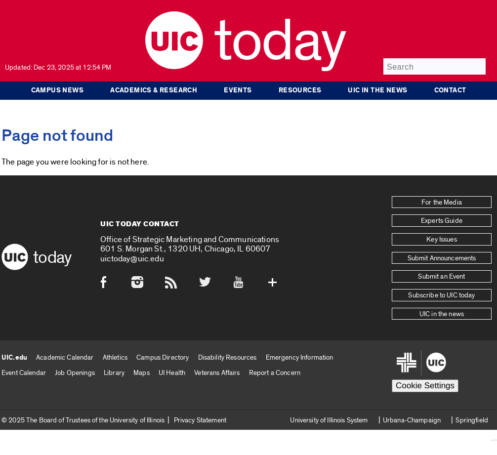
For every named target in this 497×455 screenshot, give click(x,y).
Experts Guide (441, 220)
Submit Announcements (442, 258)
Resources (300, 90)
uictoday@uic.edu (132, 258)
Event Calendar (23, 373)
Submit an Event (441, 276)
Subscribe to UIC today (441, 295)
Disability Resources (227, 357)
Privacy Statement (200, 420)
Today (280, 41)
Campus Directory (162, 357)
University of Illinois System (329, 420)
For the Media (441, 202)
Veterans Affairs (217, 373)
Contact (450, 90)
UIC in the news (377, 90)
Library (114, 373)
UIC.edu (14, 357)
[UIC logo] (174, 67)
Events (237, 90)
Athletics (115, 357)
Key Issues (441, 239)
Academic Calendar (64, 357)
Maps (141, 373)
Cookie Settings (425, 385)
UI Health (172, 373)
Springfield (472, 420)
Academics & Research (153, 90)
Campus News (57, 90)
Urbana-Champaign (412, 420)
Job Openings (75, 373)
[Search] (434, 66)
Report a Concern (274, 373)
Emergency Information (299, 357)
